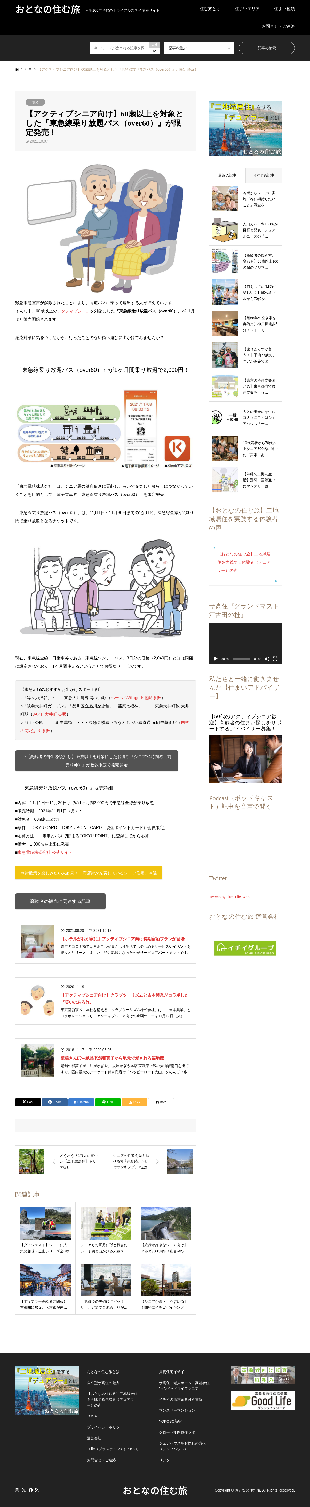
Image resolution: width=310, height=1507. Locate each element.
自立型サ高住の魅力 (103, 1383)
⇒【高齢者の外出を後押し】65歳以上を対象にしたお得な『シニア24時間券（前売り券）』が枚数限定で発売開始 (97, 760)
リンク (164, 1460)
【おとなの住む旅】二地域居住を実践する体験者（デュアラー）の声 (244, 562)
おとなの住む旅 (155, 1490)
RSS (37, 1490)
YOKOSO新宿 (170, 1421)
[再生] (215, 658)
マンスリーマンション (177, 1410)
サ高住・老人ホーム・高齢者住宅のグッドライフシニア (184, 1386)
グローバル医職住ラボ (177, 1432)
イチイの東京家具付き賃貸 (180, 1399)
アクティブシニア (73, 311)
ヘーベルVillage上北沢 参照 (136, 698)
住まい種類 (284, 8)
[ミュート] (266, 658)
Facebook (30, 1490)
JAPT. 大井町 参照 (50, 714)
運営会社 (94, 1438)
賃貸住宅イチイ (171, 1372)
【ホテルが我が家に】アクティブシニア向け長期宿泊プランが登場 (123, 939)
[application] (245, 643)
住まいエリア (247, 8)
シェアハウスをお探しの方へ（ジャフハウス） (182, 1446)
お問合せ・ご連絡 (278, 26)
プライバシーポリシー (105, 1427)
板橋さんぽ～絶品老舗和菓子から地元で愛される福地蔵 (112, 1058)
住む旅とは (210, 8)
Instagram (17, 1490)
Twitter (24, 1490)
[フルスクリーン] (275, 658)
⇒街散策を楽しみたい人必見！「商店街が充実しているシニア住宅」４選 (89, 873)
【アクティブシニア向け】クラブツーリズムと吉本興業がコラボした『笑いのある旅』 (125, 998)
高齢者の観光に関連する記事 (60, 901)
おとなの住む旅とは (103, 1372)
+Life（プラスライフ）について (112, 1449)
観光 (35, 102)
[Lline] (108, 1102)
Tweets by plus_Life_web (229, 897)
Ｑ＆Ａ (92, 1416)
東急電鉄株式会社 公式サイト (45, 852)
